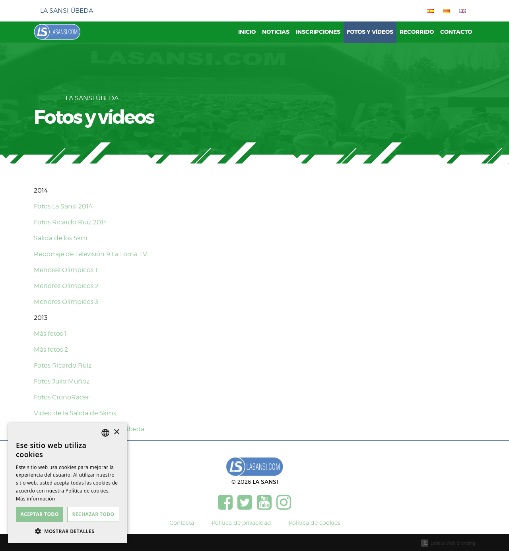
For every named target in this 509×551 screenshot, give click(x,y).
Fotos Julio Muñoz (61, 381)
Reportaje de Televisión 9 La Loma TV (90, 254)
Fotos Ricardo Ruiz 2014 (70, 222)
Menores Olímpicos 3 (66, 302)
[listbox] (105, 433)
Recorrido (417, 32)
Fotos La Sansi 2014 (63, 206)
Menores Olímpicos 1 (65, 270)
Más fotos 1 (50, 333)
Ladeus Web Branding (453, 543)
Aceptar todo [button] (39, 514)
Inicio (247, 32)
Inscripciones (318, 32)
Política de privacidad (241, 522)
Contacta (181, 522)
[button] (67, 531)
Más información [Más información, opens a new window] (35, 498)
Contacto (456, 32)
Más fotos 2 (51, 349)
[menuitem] (429, 10)
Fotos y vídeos (370, 32)
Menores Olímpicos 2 (66, 286)
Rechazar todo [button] (93, 514)
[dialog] (67, 483)
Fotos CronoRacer (61, 397)
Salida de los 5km (60, 238)
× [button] (116, 432)
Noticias (275, 32)
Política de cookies (314, 522)
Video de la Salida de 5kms (75, 413)
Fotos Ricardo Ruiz (62, 365)
